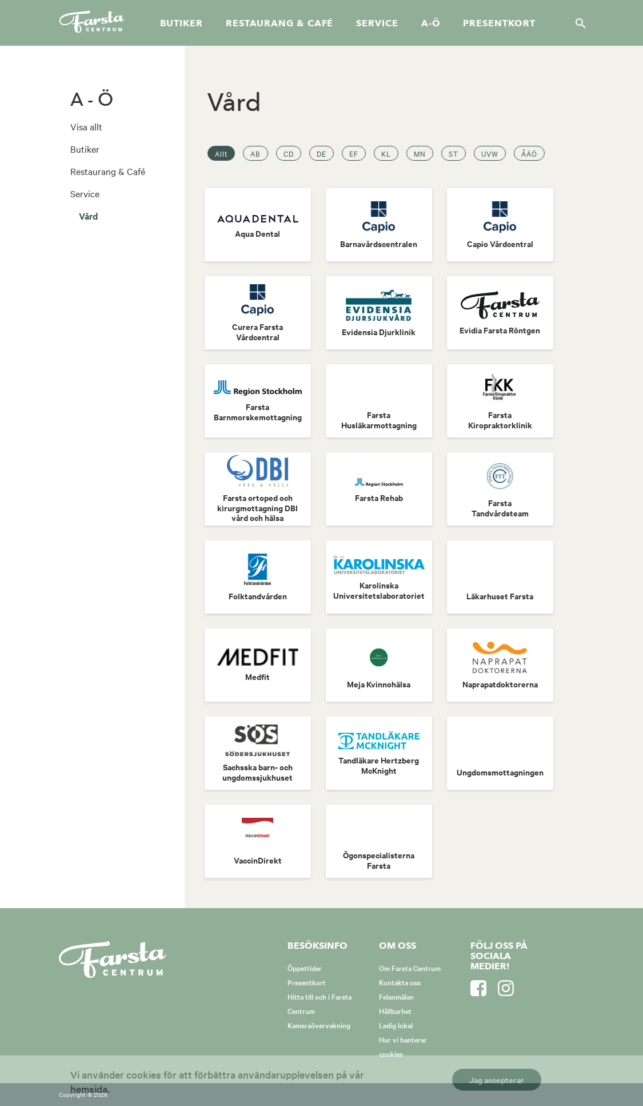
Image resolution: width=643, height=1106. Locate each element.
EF (353, 153)
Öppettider (304, 967)
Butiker (181, 23)
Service (377, 23)
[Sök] (577, 23)
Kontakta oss (400, 982)
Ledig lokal (396, 1025)
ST (453, 153)
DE (321, 153)
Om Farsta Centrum (410, 967)
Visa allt (86, 126)
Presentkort (499, 23)
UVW (489, 153)
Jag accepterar (496, 1079)
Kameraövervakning (318, 1025)
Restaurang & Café (107, 171)
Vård (88, 215)
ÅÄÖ (529, 153)
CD (288, 153)
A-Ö (431, 23)
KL (386, 153)
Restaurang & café (279, 23)
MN (420, 153)
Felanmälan (396, 996)
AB (255, 153)
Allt (221, 153)
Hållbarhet (395, 1010)
